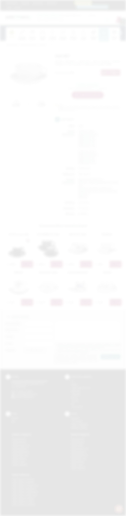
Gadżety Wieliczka (19, 465)
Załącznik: (10, 350)
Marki (62, 3)
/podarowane (28, 397)
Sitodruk (74, 384)
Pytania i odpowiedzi (79, 425)
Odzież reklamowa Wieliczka (24, 505)
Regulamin (25, 3)
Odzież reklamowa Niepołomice (25, 492)
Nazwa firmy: (12, 330)
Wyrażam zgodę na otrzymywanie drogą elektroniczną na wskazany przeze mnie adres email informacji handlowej (88, 351)
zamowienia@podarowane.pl (94, 7)
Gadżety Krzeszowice (21, 446)
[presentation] (120, 33)
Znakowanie (51, 3)
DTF (72, 381)
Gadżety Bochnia (19, 439)
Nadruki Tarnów (77, 465)
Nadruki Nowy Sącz (79, 458)
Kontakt (17, 8)
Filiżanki (42, 45)
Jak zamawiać (38, 3)
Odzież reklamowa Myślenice (24, 489)
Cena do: (92, 15)
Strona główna (12, 3)
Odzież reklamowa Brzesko (23, 479)
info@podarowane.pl (28, 394)
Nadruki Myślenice (78, 452)
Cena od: (77, 15)
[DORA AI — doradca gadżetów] (119, 509)
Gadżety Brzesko (19, 442)
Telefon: (10, 337)
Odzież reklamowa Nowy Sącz (24, 495)
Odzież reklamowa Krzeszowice (25, 486)
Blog (9, 8)
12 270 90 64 (84, 3)
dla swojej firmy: (55, 15)
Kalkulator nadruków (79, 428)
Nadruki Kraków (77, 446)
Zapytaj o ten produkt (87, 84)
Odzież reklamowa (21, 474)
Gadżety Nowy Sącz (20, 455)
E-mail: (9, 343)
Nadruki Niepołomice (79, 455)
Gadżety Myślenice (20, 449)
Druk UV (74, 397)
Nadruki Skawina (77, 461)
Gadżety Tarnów (19, 461)
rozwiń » (85, 352)
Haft (72, 404)
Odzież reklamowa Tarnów (23, 501)
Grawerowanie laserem (80, 388)
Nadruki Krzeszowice (79, 449)
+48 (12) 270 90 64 (25, 391)
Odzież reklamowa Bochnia (23, 482)
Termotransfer (77, 407)
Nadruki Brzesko (77, 442)
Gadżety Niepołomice (21, 452)
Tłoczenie (75, 400)
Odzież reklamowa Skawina (23, 498)
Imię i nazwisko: (13, 323)
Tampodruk (75, 394)
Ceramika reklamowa (28, 45)
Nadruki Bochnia (77, 439)
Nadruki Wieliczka (78, 468)
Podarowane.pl (12, 45)
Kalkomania (75, 391)
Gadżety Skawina (19, 458)
